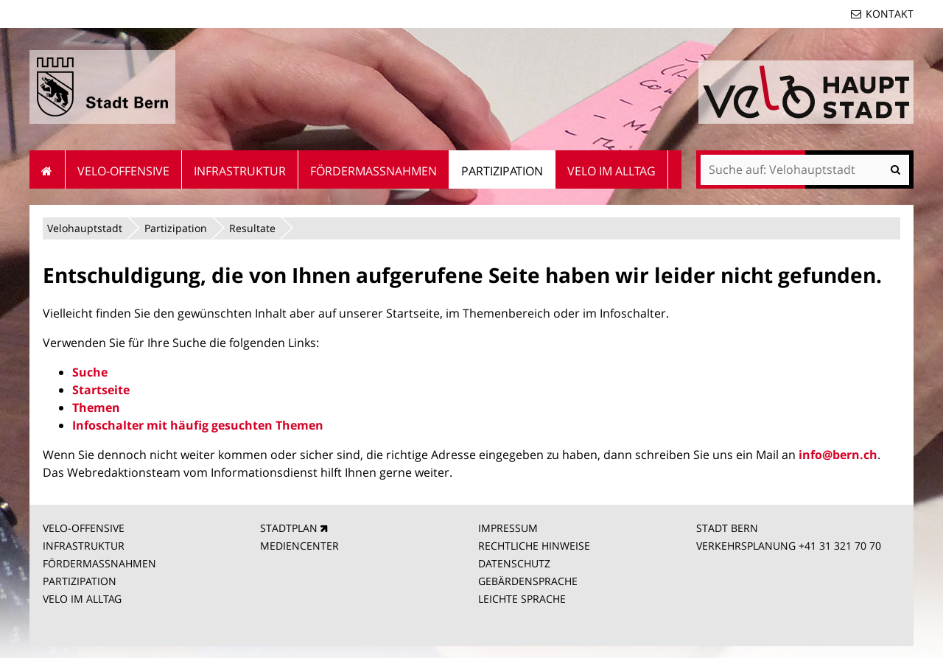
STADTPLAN (289, 528)
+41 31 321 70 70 (840, 546)
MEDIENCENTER (299, 546)
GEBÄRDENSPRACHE (528, 581)
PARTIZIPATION (79, 581)
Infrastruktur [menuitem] (240, 171)
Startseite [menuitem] (47, 169)
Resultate (252, 228)
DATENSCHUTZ (514, 563)
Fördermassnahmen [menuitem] (373, 171)
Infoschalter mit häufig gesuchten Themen (197, 425)
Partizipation (175, 228)
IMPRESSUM (508, 528)
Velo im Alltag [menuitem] (611, 171)
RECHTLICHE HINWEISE (534, 546)
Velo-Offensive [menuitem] (123, 171)
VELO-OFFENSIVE (84, 528)
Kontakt (890, 14)
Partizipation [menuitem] (502, 171)
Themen (96, 407)
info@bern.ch (838, 455)
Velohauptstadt (84, 228)
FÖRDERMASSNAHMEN (99, 563)
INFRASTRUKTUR (84, 546)
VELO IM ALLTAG (82, 599)
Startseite (101, 390)
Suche (90, 372)
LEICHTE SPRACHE (522, 599)
